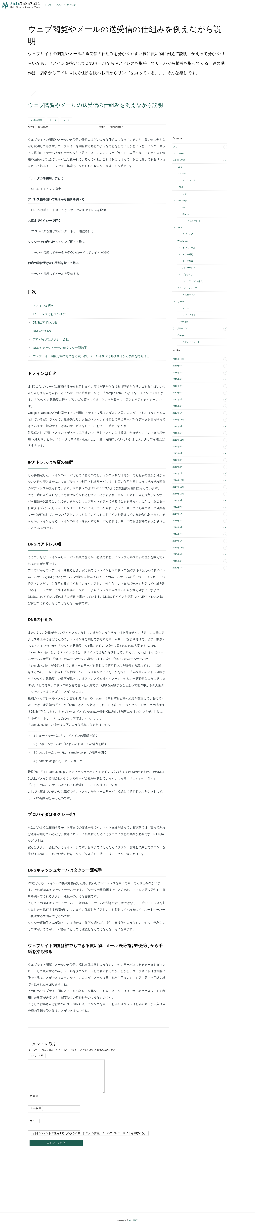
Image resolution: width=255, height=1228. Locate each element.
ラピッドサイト (190, 315)
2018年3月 (177, 379)
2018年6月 (177, 365)
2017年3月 (177, 406)
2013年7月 (177, 567)
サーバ (53, 120)
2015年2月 (177, 467)
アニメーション (195, 220)
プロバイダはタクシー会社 (51, 339)
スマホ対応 (182, 322)
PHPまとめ (187, 234)
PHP (179, 227)
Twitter (180, 153)
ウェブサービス (180, 328)
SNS (174, 146)
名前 (34, 1095)
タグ (184, 194)
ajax (184, 207)
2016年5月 (177, 433)
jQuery (185, 214)
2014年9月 (177, 500)
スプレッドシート (191, 342)
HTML (180, 187)
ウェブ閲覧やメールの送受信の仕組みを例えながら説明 (95, 105)
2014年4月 (177, 520)
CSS (179, 167)
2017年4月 (177, 399)
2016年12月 (178, 419)
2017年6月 (177, 392)
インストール (188, 180)
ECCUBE (181, 173)
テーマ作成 (187, 261)
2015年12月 (178, 440)
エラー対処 (187, 254)
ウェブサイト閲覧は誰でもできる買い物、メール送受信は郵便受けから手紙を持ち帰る (91, 356)
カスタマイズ (188, 295)
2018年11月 (178, 359)
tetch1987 (133, 1220)
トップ (48, 5)
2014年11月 (178, 487)
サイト (34, 1120)
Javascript (182, 200)
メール (67, 120)
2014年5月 (177, 514)
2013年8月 (177, 561)
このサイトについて (66, 5)
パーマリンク (188, 268)
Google (180, 335)
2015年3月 (177, 460)
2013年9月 (177, 554)
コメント (37, 1055)
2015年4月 (177, 453)
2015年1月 (177, 473)
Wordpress (182, 241)
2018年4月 (177, 372)
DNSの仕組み (42, 331)
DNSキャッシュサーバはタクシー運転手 (60, 347)
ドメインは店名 (43, 305)
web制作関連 (36, 120)
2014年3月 (177, 527)
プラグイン (187, 274)
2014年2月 (177, 534)
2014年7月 (177, 507)
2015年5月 (177, 446)
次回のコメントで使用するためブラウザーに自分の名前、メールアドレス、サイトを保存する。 (90, 1133)
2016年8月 (177, 426)
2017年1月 (177, 413)
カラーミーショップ (187, 288)
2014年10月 (178, 493)
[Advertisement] (197, 112)
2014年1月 (177, 541)
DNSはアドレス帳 (45, 322)
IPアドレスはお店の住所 (49, 314)
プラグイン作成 (195, 281)
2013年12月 (178, 547)
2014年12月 (178, 480)
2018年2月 (177, 386)
